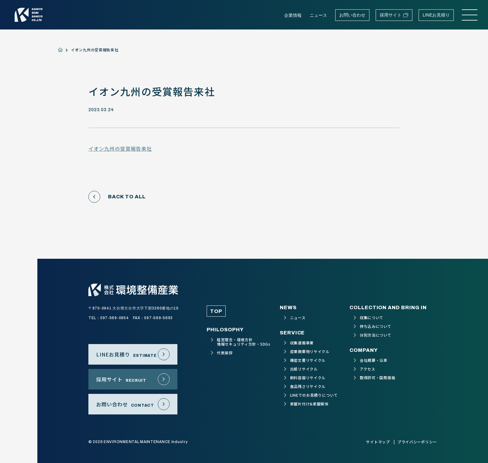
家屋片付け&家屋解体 (309, 404)
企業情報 (293, 15)
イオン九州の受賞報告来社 (120, 148)
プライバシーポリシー (417, 441)
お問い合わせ (352, 14)
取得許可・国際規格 (377, 378)
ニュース (318, 15)
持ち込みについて (376, 326)
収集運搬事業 (302, 343)
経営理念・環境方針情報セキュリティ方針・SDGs (243, 342)
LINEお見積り (436, 14)
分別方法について (376, 335)
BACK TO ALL (117, 197)
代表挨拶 (225, 353)
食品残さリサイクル (308, 386)
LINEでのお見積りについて (314, 395)
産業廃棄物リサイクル (310, 351)
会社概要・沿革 (373, 360)
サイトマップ (378, 441)
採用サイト (394, 15)
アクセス (367, 369)
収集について (371, 317)
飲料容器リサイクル (308, 378)
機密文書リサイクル (308, 360)
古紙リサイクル (304, 369)
